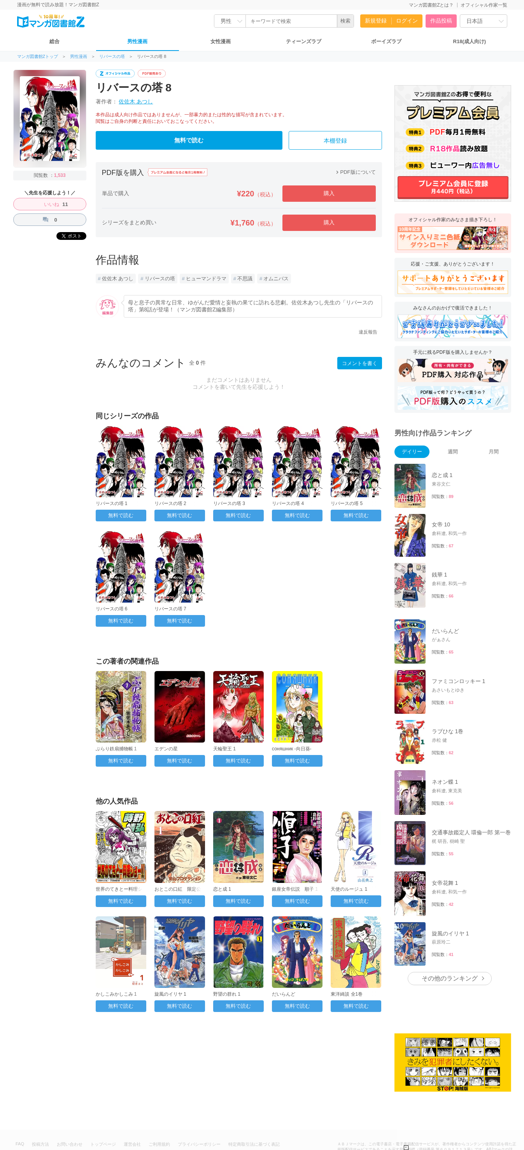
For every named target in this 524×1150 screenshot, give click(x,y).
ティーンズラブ (303, 41)
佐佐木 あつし (136, 101)
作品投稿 (441, 20)
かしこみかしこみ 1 (116, 994)
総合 (54, 41)
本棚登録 (335, 141)
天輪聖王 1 (224, 749)
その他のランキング (450, 978)
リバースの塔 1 (112, 503)
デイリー (412, 451)
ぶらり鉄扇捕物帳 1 (116, 749)
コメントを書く (359, 363)
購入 (329, 193)
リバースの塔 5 (347, 503)
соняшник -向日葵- (291, 749)
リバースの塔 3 (229, 503)
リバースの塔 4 (288, 503)
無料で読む (188, 140)
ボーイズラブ (386, 41)
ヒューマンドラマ (206, 278)
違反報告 (368, 332)
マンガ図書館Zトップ (37, 56)
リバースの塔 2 (170, 503)
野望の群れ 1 (226, 994)
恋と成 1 (222, 889)
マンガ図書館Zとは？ (431, 5)
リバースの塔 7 (170, 609)
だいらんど (283, 994)
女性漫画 (220, 41)
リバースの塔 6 (112, 609)
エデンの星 (166, 749)
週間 (453, 451)
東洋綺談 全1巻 (347, 994)
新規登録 (376, 20)
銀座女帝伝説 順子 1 (295, 889)
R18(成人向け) (469, 41)
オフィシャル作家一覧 (484, 5)
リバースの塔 (112, 56)
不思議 (244, 278)
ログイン (407, 20)
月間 (494, 451)
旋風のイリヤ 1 (170, 994)
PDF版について (355, 172)
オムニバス (276, 278)
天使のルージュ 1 (349, 889)
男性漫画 (137, 41)
